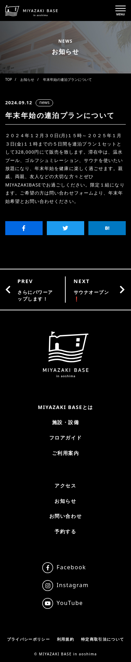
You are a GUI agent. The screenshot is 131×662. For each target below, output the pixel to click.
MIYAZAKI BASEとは (65, 407)
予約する (65, 531)
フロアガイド (65, 437)
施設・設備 (65, 422)
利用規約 (65, 639)
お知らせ (27, 79)
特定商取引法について (102, 639)
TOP (8, 79)
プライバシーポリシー (28, 639)
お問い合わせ (65, 516)
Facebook (71, 567)
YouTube (70, 603)
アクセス (65, 485)
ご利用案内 (65, 453)
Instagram (73, 585)
